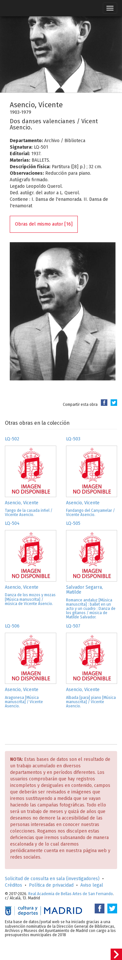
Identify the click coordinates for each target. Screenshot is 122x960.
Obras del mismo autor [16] (44, 224)
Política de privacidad (51, 885)
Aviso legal (91, 885)
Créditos (13, 885)
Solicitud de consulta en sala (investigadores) (52, 878)
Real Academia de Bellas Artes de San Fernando (70, 894)
